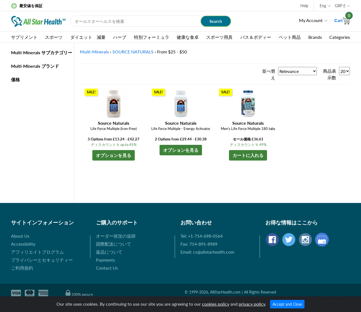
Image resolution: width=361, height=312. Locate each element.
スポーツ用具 (219, 37)
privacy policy (252, 303)
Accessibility (23, 243)
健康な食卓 (188, 37)
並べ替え (268, 74)
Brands (315, 37)
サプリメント (24, 37)
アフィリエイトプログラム (37, 251)
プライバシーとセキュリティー (42, 259)
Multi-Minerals (94, 51)
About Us (20, 235)
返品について (109, 251)
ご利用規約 (22, 267)
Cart (342, 20)
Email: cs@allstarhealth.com (207, 251)
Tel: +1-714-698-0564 (201, 235)
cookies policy (215, 303)
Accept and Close (287, 304)
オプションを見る (113, 155)
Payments (105, 259)
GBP (340, 5)
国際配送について (113, 243)
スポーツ (54, 37)
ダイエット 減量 (88, 37)
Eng (323, 5)
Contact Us (107, 267)
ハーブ (119, 37)
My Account (311, 20)
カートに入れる (248, 155)
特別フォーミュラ (151, 37)
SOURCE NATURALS (132, 51)
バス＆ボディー (255, 37)
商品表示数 (329, 74)
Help (304, 5)
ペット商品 (290, 37)
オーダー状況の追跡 (116, 235)
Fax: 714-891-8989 (198, 243)
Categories (339, 37)
